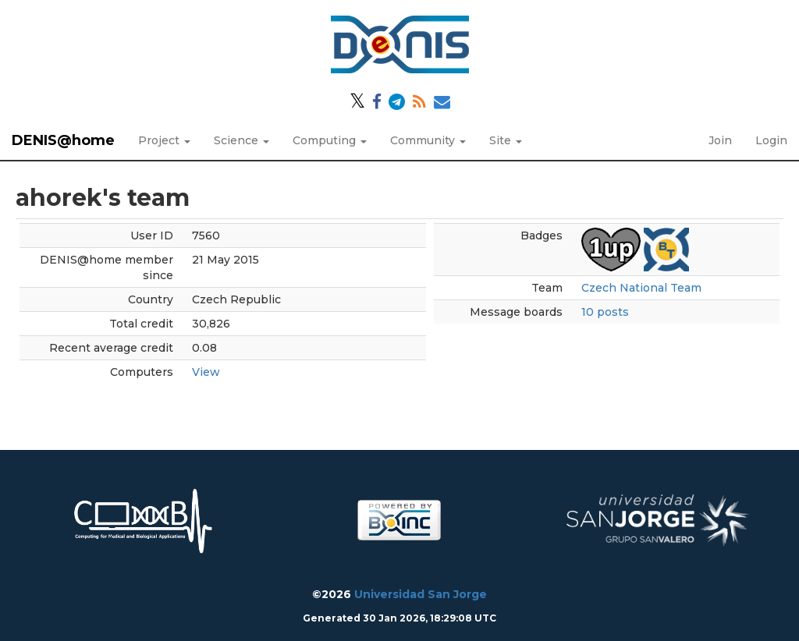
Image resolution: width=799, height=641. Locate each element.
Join (720, 140)
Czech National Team (641, 288)
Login (771, 140)
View (206, 372)
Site (505, 140)
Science (241, 140)
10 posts (605, 312)
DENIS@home (63, 140)
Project (164, 140)
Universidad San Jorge (420, 594)
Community (428, 140)
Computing (330, 140)
